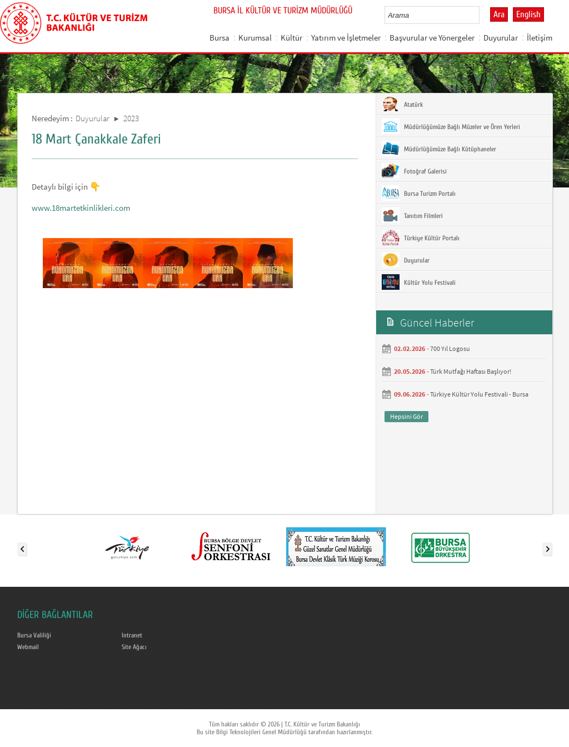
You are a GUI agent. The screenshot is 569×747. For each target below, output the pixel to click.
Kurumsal (255, 37)
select (482, 15)
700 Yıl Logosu (450, 348)
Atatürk (402, 104)
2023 (131, 118)
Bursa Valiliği (34, 635)
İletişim (539, 37)
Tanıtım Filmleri (412, 215)
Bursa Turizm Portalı (419, 193)
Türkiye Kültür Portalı (421, 237)
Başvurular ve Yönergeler (432, 37)
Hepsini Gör (406, 416)
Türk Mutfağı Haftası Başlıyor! (470, 371)
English (528, 14)
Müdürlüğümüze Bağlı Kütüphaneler (439, 148)
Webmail (28, 647)
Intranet (132, 635)
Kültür (291, 37)
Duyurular (500, 37)
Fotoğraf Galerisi (414, 171)
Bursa (219, 37)
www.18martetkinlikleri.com (81, 207)
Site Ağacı (134, 647)
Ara (499, 14)
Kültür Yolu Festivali (419, 282)
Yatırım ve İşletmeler (346, 37)
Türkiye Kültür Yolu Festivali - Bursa (479, 394)
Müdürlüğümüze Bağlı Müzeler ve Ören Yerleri (451, 126)
